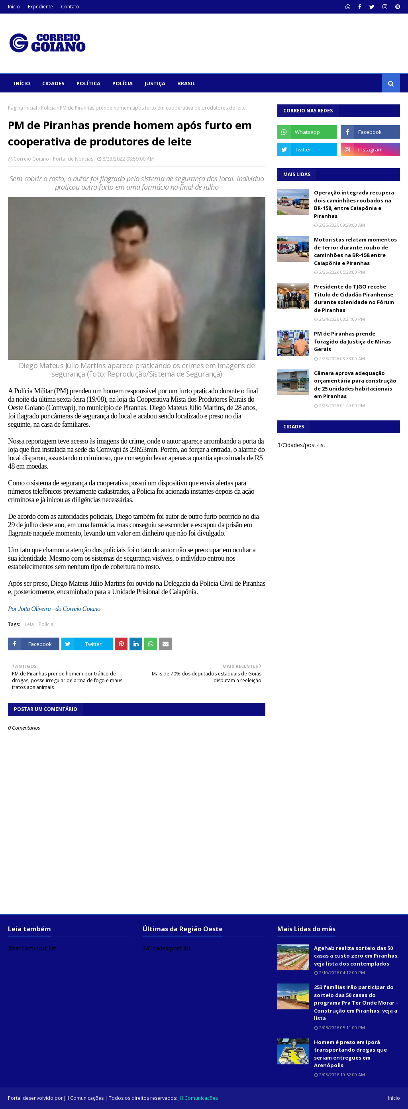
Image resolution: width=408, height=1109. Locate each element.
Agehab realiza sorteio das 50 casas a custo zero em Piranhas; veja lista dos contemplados (356, 955)
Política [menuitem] (88, 83)
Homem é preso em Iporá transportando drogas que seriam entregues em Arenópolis (350, 1053)
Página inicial (22, 107)
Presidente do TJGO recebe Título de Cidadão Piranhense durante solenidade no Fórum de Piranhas (354, 298)
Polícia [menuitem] (122, 83)
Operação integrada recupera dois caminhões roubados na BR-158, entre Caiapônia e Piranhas (354, 204)
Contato (70, 6)
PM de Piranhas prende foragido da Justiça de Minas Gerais (352, 341)
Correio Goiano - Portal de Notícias (53, 158)
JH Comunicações (84, 1098)
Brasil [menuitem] (186, 83)
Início (14, 6)
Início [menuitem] (22, 83)
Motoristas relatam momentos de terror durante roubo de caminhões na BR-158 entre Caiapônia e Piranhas (355, 251)
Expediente (40, 6)
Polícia (48, 107)
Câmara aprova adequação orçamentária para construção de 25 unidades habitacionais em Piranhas (355, 384)
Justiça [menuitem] (155, 83)
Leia (29, 624)
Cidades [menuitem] (53, 83)
